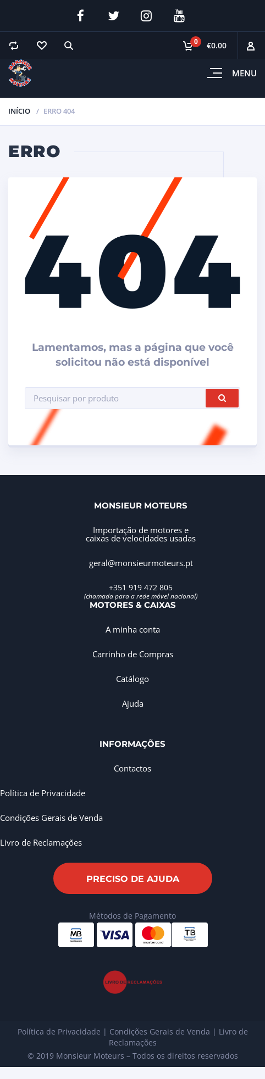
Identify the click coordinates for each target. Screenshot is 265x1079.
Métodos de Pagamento (132, 915)
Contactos (132, 768)
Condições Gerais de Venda (51, 817)
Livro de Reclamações (41, 842)
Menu (244, 73)
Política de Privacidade (42, 792)
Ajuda (132, 703)
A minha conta (133, 629)
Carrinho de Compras (132, 653)
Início (19, 111)
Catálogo (132, 678)
